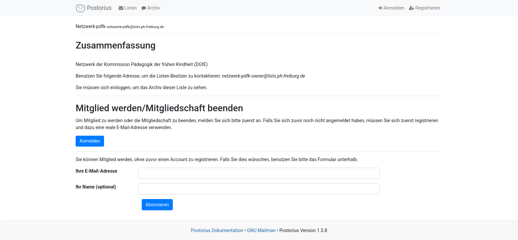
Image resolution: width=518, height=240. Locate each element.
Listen (128, 8)
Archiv (150, 8)
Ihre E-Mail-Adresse (96, 171)
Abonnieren (157, 204)
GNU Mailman (261, 230)
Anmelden (392, 8)
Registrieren (424, 8)
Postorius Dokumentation (217, 230)
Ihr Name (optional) (96, 186)
